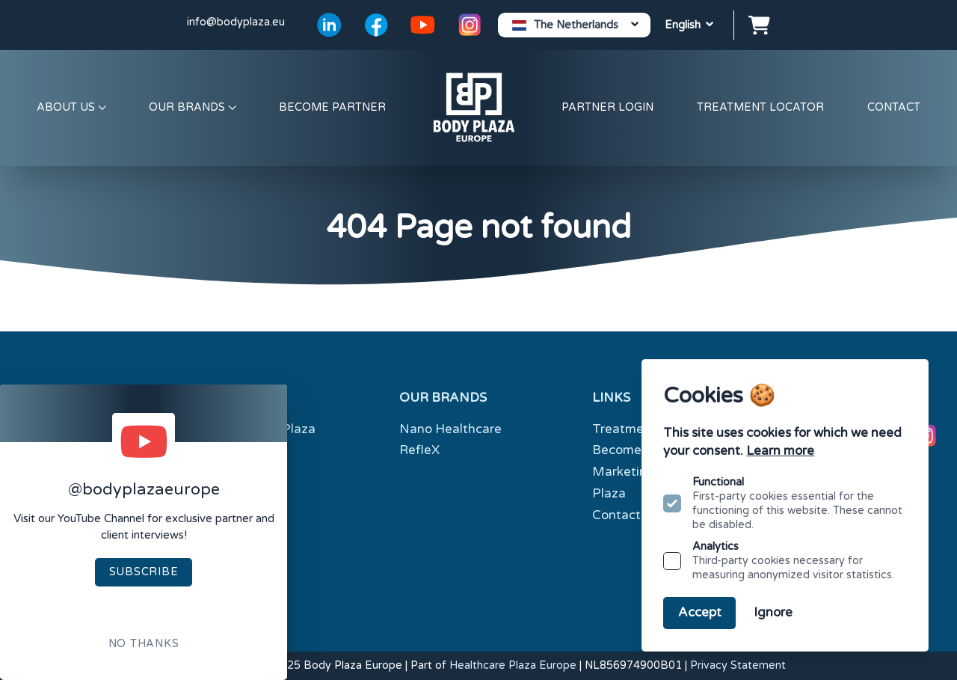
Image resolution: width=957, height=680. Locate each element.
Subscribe (143, 572)
